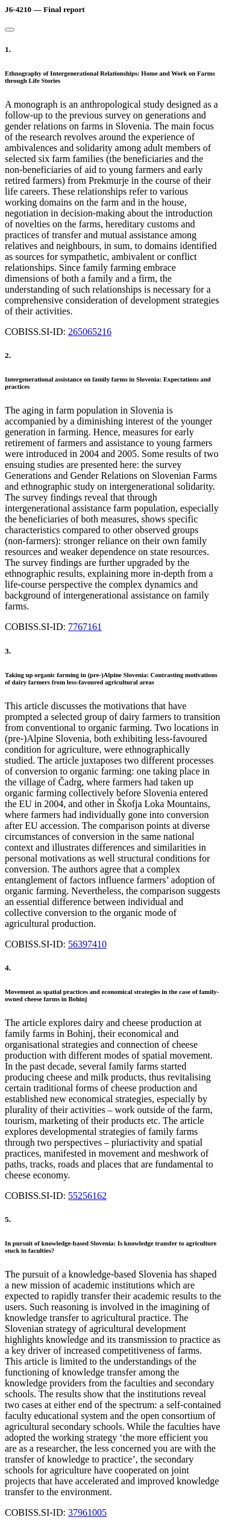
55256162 (87, 1195)
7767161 (85, 627)
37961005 (87, 1512)
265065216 (89, 331)
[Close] (9, 29)
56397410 (87, 944)
